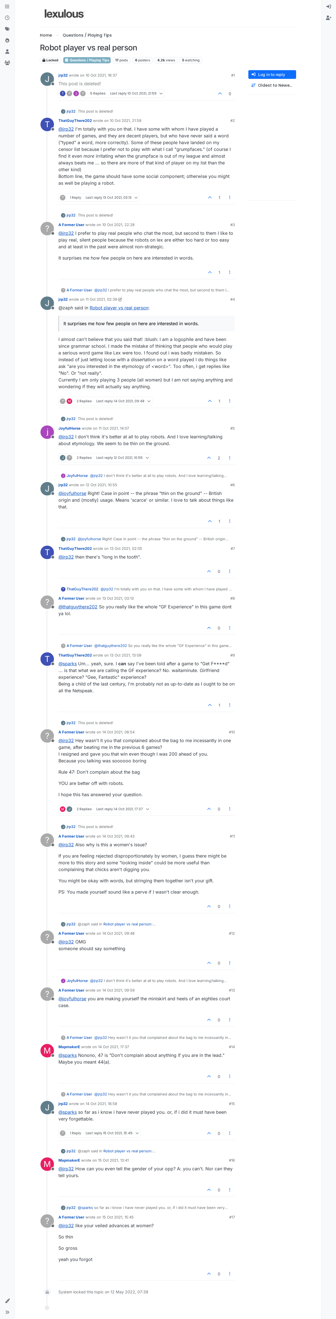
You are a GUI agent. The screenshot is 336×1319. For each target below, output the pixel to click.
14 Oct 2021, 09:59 (118, 990)
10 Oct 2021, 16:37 (101, 75)
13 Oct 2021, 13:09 (125, 655)
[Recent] (7, 18)
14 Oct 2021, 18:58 (101, 1103)
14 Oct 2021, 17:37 (113, 1047)
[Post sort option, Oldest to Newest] (272, 85)
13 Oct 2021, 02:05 (126, 548)
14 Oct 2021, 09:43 (118, 836)
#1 (233, 75)
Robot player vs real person (119, 308)
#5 (232, 428)
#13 (232, 990)
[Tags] (7, 29)
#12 (232, 933)
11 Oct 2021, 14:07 (114, 428)
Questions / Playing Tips (87, 60)
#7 (233, 548)
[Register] (329, 18)
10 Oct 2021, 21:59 (125, 120)
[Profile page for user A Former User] (47, 228)
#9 (232, 655)
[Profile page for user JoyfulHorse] (47, 432)
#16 (232, 1160)
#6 (232, 485)
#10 (232, 732)
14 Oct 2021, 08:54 (118, 732)
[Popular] (7, 40)
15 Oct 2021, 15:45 (118, 1217)
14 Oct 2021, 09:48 (118, 933)
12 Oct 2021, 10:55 (101, 485)
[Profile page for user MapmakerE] (47, 1050)
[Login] (329, 6)
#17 (232, 1217)
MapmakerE (69, 1047)
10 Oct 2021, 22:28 (118, 224)
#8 (232, 598)
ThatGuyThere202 (75, 120)
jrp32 (63, 75)
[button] (7, 1300)
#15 (232, 1103)
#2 (232, 120)
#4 (232, 299)
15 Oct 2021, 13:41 (113, 1160)
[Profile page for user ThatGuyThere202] (47, 124)
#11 (232, 836)
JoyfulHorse (69, 428)
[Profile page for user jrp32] (47, 79)
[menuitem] (329, 6)
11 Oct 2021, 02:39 (101, 299)
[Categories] (7, 6)
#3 (232, 224)
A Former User (71, 224)
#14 (232, 1047)
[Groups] (7, 63)
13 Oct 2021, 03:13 (118, 598)
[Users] (7, 51)
